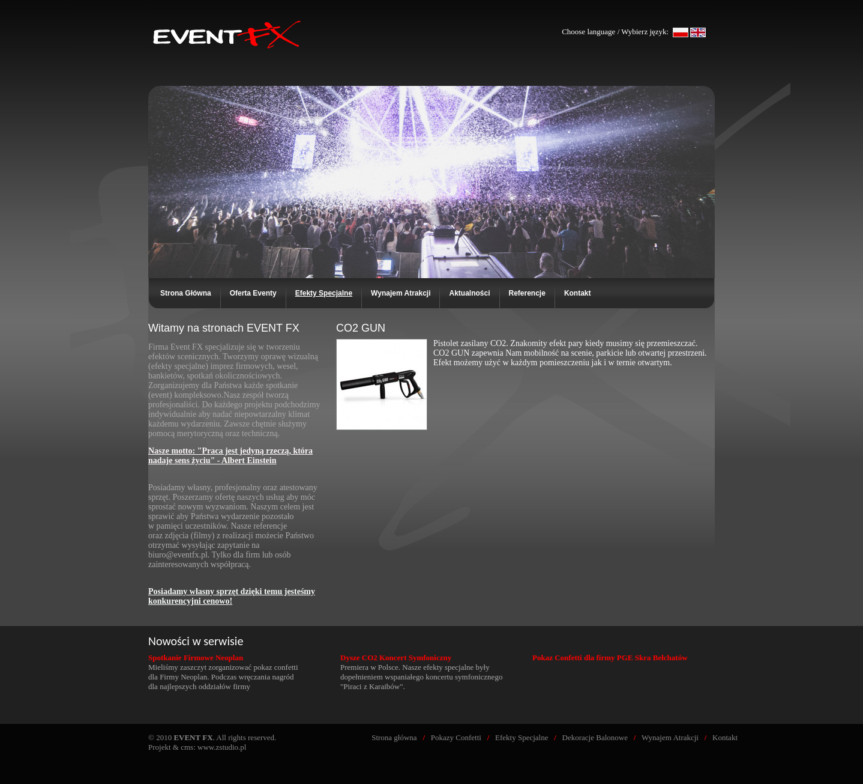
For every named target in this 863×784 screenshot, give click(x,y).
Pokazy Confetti (456, 737)
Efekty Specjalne (521, 737)
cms (187, 747)
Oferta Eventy (253, 293)
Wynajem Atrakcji (400, 293)
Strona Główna (185, 293)
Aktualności (469, 293)
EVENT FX (228, 13)
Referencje (527, 293)
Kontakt (577, 293)
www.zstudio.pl (222, 747)
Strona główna (393, 737)
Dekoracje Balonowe (595, 737)
